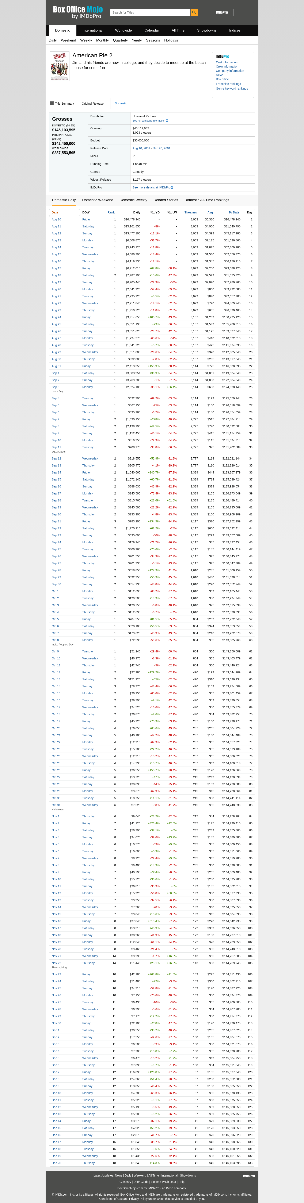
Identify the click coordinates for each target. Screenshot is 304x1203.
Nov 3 (56, 830)
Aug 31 (56, 366)
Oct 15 (56, 693)
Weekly (86, 40)
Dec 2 (56, 1037)
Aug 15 (56, 254)
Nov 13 (56, 900)
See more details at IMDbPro (153, 187)
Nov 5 (56, 844)
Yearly (137, 40)
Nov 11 (56, 886)
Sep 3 (56, 387)
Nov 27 (56, 1002)
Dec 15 (56, 1128)
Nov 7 (56, 858)
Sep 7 (56, 419)
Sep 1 (56, 373)
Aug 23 (56, 310)
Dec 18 (56, 1149)
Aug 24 (56, 317)
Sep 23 (56, 535)
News (219, 75)
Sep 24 (56, 542)
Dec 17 (56, 1142)
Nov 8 (56, 865)
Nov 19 (56, 942)
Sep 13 (56, 465)
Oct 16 (56, 700)
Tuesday (88, 247)
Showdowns (207, 30)
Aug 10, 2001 (141, 148)
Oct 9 (55, 651)
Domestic (62, 30)
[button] (230, 83)
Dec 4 (56, 1051)
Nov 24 (56, 981)
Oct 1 (55, 591)
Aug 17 (56, 268)
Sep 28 (56, 570)
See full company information (150, 120)
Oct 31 (56, 805)
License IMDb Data (163, 1182)
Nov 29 (56, 1016)
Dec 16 (56, 1135)
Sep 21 (56, 521)
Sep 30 (56, 584)
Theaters (191, 212)
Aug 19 (56, 282)
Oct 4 (55, 612)
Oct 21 (56, 735)
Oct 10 (56, 658)
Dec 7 (56, 1072)
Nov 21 (56, 956)
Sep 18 (56, 500)
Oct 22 (56, 742)
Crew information (227, 66)
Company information (230, 70)
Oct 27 (56, 777)
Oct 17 (56, 707)
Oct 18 (56, 714)
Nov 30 (56, 1023)
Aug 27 (56, 338)
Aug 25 (56, 324)
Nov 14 (56, 907)
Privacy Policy (138, 1198)
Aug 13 (56, 240)
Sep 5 (56, 405)
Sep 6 (56, 412)
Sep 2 (56, 380)
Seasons (153, 40)
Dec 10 (56, 1093)
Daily (53, 40)
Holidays (171, 40)
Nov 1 (56, 816)
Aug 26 (56, 331)
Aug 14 (56, 247)
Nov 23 (56, 974)
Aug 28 (56, 345)
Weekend (68, 40)
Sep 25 (56, 549)
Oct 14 (56, 686)
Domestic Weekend (97, 200)
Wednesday (90, 254)
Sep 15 (56, 479)
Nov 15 (56, 914)
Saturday (88, 226)
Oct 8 (55, 640)
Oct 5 (55, 619)
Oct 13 (56, 679)
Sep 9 (56, 433)
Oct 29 (56, 791)
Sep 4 (56, 398)
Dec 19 (56, 1156)
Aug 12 (56, 233)
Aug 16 (56, 261)
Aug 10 (56, 219)
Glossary (125, 1182)
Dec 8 (56, 1079)
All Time (178, 30)
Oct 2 (55, 598)
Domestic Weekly (133, 200)
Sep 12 (56, 458)
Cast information (227, 62)
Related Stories (165, 200)
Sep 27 (56, 563)
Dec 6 (56, 1065)
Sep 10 (56, 440)
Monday (87, 240)
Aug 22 (56, 303)
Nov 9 (56, 872)
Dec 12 (56, 1107)
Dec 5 (56, 1058)
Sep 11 (56, 447)
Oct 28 (56, 784)
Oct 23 (56, 749)
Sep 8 (56, 426)
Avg (210, 212)
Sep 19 (56, 507)
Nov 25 (56, 988)
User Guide (141, 1182)
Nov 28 (56, 1009)
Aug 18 (56, 275)
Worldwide (123, 30)
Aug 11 (56, 226)
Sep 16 (56, 486)
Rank (111, 212)
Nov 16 (56, 921)
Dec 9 (56, 1086)
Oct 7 (55, 633)
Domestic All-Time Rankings (207, 200)
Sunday (87, 233)
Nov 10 (56, 879)
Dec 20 (56, 1163)
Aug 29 (56, 352)
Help (181, 1182)
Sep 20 (56, 514)
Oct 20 (56, 728)
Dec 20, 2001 (161, 148)
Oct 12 (56, 672)
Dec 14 (56, 1121)
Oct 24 (56, 756)
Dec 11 (56, 1100)
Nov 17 (56, 928)
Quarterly (120, 40)
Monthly (102, 40)
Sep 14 (56, 472)
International (93, 30)
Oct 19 (56, 721)
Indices (235, 30)
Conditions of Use (111, 1198)
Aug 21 (56, 296)
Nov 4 (56, 837)
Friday (86, 219)
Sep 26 (56, 556)
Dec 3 (56, 1044)
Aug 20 (56, 289)
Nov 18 (56, 935)
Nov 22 (56, 963)
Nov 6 (56, 851)
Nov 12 (56, 893)
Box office (222, 79)
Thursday (88, 261)
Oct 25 (56, 763)
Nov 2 (56, 823)
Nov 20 (56, 949)
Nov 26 (56, 995)
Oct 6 (55, 626)
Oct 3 (55, 605)
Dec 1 (56, 1030)
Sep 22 (56, 528)
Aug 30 (56, 359)
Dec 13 (56, 1114)
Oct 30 (56, 798)
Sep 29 (56, 577)
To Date (234, 212)
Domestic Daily (64, 200)
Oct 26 (56, 770)
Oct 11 (56, 665)
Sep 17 (56, 493)
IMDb (169, 1188)
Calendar (152, 30)
